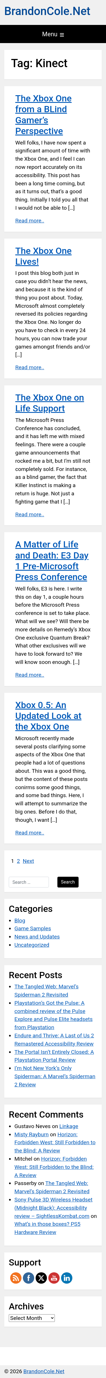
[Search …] (29, 882)
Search (68, 882)
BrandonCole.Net (47, 11)
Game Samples (32, 928)
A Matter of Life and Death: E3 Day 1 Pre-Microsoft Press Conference (51, 560)
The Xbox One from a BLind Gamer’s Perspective (43, 114)
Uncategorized (31, 945)
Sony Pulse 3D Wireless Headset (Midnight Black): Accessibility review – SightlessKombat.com (53, 1207)
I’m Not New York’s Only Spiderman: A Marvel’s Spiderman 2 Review (54, 1076)
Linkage (68, 1126)
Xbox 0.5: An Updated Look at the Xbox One (48, 716)
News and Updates (37, 936)
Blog (19, 920)
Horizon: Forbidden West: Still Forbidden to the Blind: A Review (55, 1142)
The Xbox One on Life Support (49, 403)
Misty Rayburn (31, 1134)
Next (28, 861)
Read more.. (29, 220)
